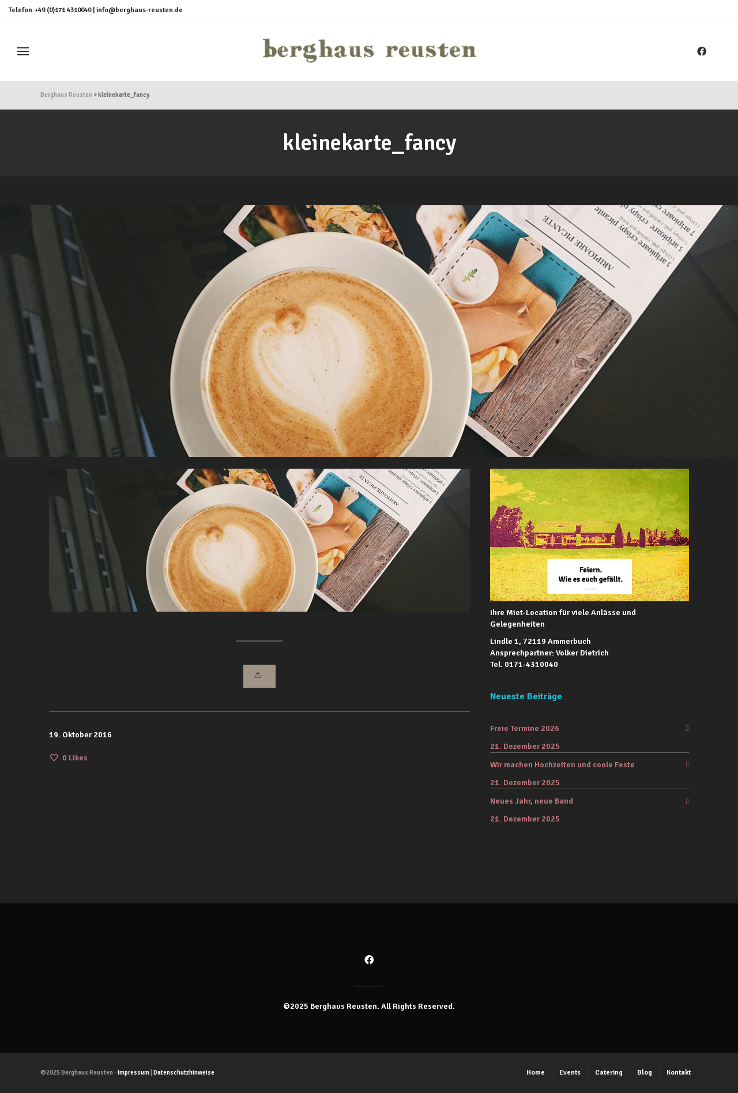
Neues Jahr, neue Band (531, 801)
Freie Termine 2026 (524, 728)
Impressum (133, 1072)
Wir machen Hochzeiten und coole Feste (562, 765)
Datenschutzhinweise (183, 1072)
